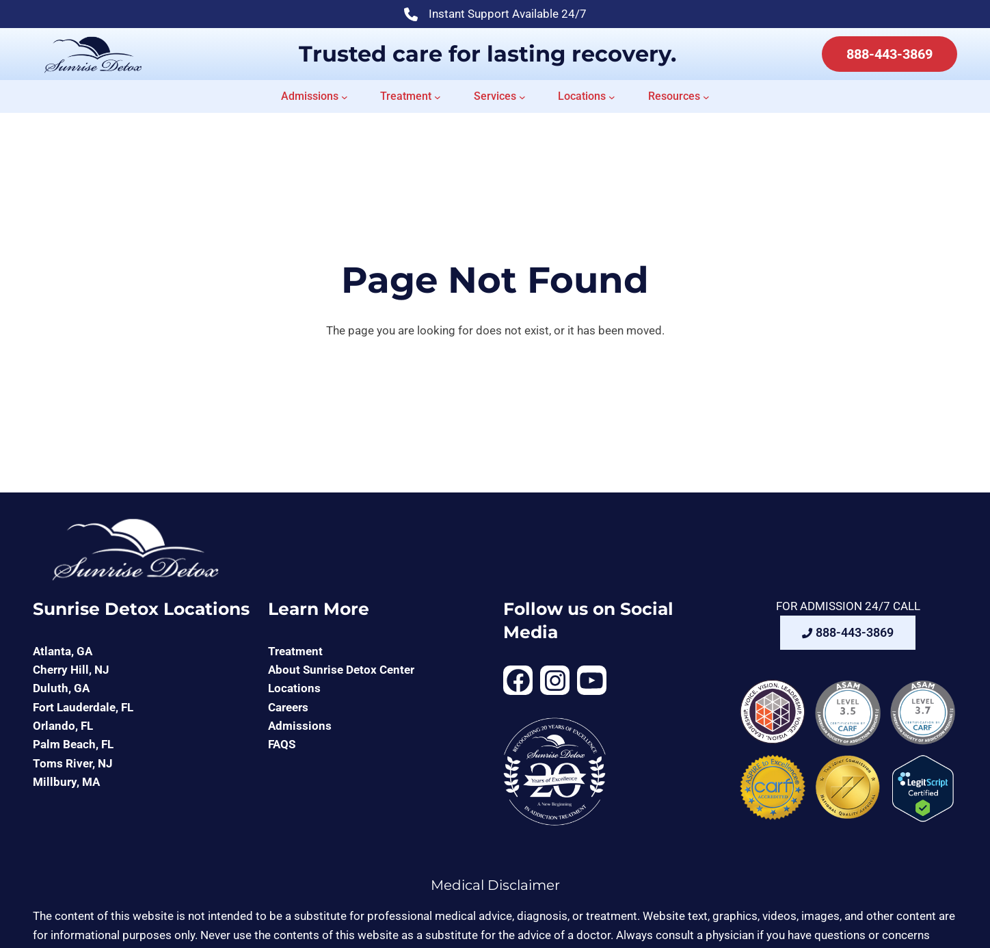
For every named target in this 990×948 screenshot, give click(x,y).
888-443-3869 (889, 54)
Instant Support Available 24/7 (495, 15)
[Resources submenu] (706, 96)
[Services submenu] (522, 96)
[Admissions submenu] (344, 96)
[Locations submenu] (611, 96)
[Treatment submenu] (437, 96)
